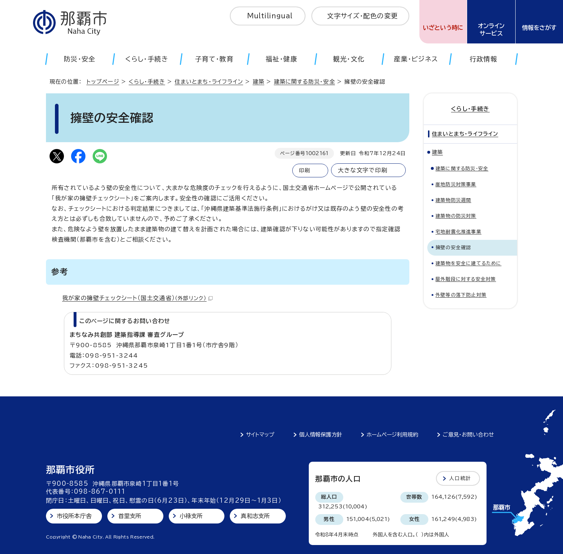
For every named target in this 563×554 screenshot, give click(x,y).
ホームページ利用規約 (392, 434)
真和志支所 (255, 516)
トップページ (103, 81)
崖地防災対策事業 (456, 184)
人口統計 (460, 478)
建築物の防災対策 (456, 216)
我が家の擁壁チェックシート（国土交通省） (137, 298)
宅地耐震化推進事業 (458, 231)
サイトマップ (260, 434)
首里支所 (129, 516)
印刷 (304, 170)
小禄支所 (191, 516)
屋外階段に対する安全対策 (466, 279)
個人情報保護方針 (320, 434)
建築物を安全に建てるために (469, 263)
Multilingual (270, 16)
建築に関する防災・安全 (304, 81)
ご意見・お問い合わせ (468, 434)
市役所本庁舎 (74, 516)
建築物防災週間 (453, 200)
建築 (258, 81)
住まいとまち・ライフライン (209, 81)
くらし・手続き (147, 81)
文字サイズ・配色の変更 (362, 16)
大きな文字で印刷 (362, 170)
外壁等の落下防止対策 (461, 295)
